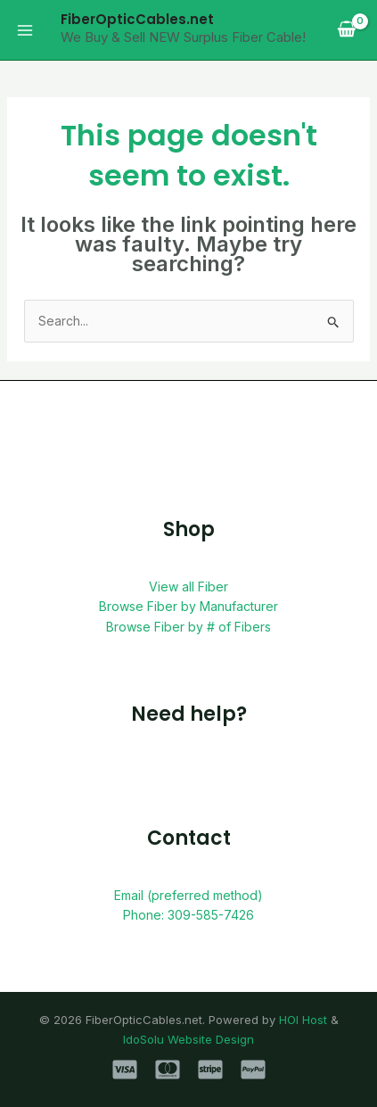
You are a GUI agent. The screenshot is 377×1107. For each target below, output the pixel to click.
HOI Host (303, 1019)
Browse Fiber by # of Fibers (188, 626)
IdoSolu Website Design (188, 1039)
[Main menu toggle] (25, 30)
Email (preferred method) (188, 895)
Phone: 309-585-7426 (188, 914)
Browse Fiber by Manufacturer (188, 606)
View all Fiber (188, 586)
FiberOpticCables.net (137, 19)
